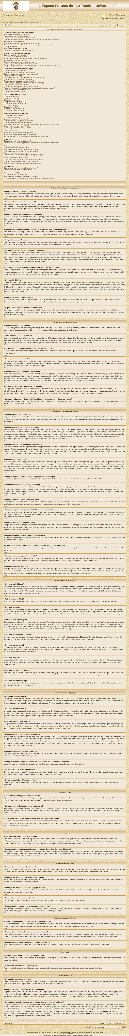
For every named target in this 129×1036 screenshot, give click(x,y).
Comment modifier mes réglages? (15, 55)
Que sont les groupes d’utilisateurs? (16, 119)
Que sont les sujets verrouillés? (14, 109)
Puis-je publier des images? (13, 102)
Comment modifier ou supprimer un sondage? (19, 79)
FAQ (112, 15)
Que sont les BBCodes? (12, 96)
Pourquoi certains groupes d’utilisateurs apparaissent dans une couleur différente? (31, 124)
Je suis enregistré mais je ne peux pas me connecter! (22, 43)
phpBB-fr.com (69, 1033)
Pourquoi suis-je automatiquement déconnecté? (20, 38)
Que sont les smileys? (11, 100)
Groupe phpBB (75, 981)
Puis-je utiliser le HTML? (12, 98)
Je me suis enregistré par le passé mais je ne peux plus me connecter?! (28, 45)
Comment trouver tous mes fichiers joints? (18, 170)
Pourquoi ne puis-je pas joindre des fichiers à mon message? (24, 83)
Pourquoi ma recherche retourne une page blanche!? (21, 151)
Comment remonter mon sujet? (14, 91)
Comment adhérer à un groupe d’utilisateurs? (19, 121)
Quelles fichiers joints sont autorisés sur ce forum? (21, 168)
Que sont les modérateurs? (13, 117)
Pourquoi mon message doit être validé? (17, 90)
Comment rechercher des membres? (16, 153)
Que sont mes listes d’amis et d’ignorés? (17, 141)
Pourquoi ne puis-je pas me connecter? (17, 34)
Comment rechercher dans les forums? (17, 148)
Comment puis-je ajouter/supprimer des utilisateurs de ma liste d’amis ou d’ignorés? (32, 143)
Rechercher (121, 15)
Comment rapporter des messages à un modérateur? (22, 86)
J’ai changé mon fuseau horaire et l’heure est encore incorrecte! (25, 58)
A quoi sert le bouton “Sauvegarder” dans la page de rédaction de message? (29, 88)
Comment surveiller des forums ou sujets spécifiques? (22, 161)
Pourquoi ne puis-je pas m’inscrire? (15, 48)
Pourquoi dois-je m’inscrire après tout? (17, 36)
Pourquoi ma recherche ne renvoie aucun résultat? (21, 149)
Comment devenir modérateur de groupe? (18, 122)
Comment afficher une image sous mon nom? (19, 62)
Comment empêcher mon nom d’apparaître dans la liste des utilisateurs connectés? (32, 40)
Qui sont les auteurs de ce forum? (15, 175)
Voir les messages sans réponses (13, 22)
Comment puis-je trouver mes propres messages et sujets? (23, 155)
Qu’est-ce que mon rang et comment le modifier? (20, 64)
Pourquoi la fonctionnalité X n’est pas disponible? (20, 176)
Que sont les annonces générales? (15, 103)
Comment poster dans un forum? (15, 70)
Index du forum (8, 25)
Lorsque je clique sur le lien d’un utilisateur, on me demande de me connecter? (32, 66)
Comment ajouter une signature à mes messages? (21, 74)
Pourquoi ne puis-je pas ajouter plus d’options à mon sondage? (25, 77)
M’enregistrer (19, 15)
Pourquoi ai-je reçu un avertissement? (16, 84)
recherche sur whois (19, 1006)
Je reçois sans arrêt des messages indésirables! (20, 134)
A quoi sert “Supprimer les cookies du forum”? (19, 50)
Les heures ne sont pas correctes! (15, 57)
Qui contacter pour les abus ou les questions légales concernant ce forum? (29, 178)
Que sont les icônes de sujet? (14, 110)
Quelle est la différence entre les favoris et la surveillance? (23, 160)
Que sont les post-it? (11, 107)
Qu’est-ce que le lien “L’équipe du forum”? (18, 128)
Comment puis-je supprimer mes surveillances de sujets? (23, 163)
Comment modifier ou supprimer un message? (19, 72)
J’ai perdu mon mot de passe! (14, 41)
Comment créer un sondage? (13, 76)
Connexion (7, 15)
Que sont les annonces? (12, 105)
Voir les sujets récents (31, 22)
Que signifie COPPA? (11, 47)
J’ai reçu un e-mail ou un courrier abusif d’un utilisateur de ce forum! (26, 136)
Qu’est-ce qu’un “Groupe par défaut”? (16, 126)
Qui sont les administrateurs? (13, 115)
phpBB (35, 1032)
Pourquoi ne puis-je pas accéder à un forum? (19, 81)
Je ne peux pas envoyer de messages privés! (19, 133)
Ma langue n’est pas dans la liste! (15, 60)
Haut (5, 198)
